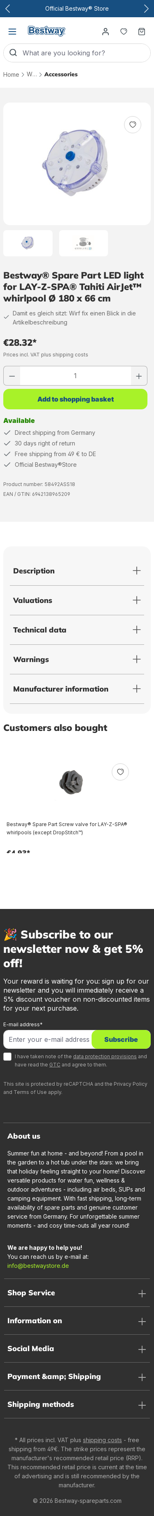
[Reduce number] (12, 376)
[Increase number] (139, 376)
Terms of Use (30, 1092)
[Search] (13, 53)
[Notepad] (124, 31)
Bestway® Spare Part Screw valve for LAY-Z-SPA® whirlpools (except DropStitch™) (67, 828)
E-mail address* (23, 1024)
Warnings (31, 659)
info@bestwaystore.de (38, 1265)
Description (34, 570)
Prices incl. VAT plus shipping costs (45, 355)
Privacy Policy (130, 1084)
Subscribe (121, 1039)
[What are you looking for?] (86, 53)
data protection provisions (105, 1056)
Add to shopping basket (75, 399)
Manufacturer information (60, 689)
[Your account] (106, 31)
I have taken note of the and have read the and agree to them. (81, 1060)
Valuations (32, 600)
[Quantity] (75, 376)
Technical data (40, 630)
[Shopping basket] (142, 31)
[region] (77, 179)
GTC (54, 1065)
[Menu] (12, 31)
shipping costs (102, 1439)
